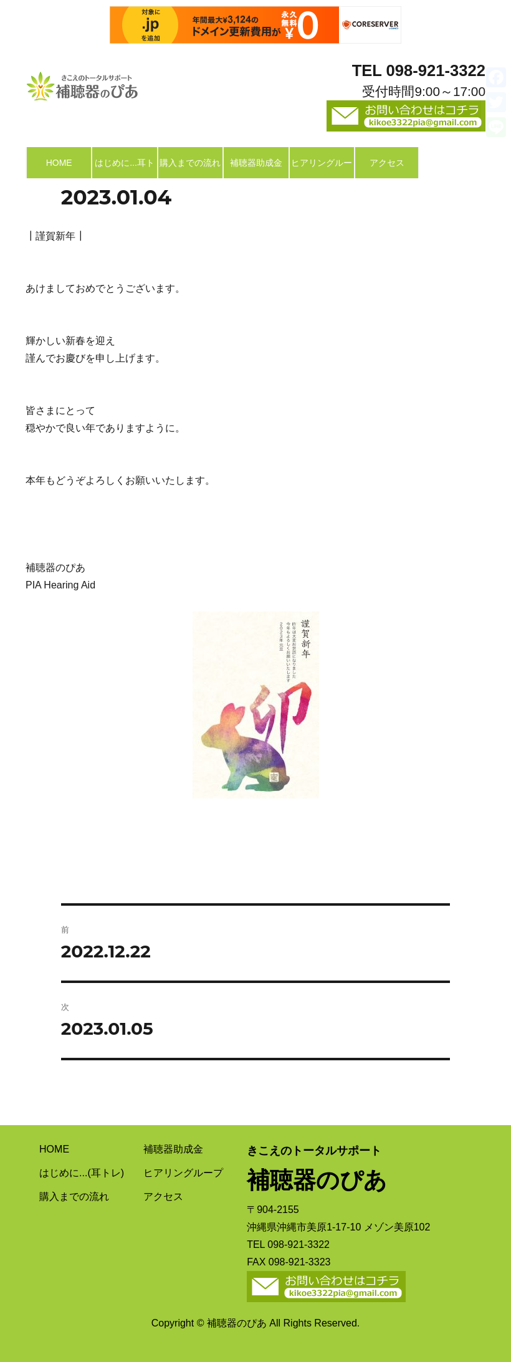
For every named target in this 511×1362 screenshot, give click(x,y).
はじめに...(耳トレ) (81, 1173)
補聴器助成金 (256, 163)
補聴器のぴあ (82, 82)
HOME (59, 163)
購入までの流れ (190, 163)
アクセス (387, 163)
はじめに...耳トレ (125, 168)
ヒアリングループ (321, 168)
